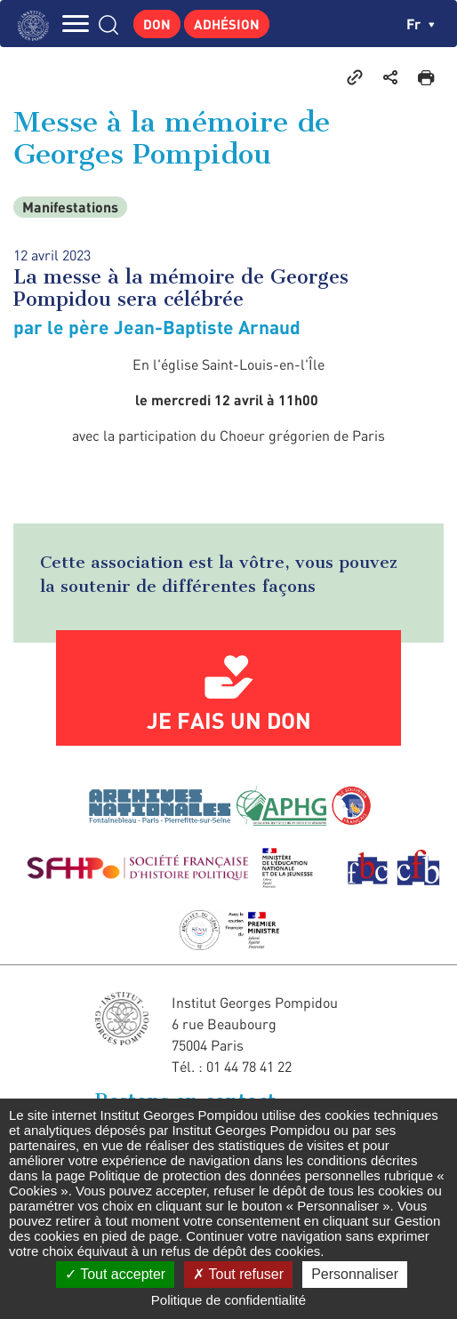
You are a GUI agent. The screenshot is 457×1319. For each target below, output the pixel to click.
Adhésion (227, 24)
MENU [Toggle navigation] (75, 23)
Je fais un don (229, 720)
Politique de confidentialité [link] (228, 1299)
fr (420, 23)
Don (157, 24)
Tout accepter (115, 1274)
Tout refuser (238, 1274)
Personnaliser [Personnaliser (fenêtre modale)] (354, 1274)
